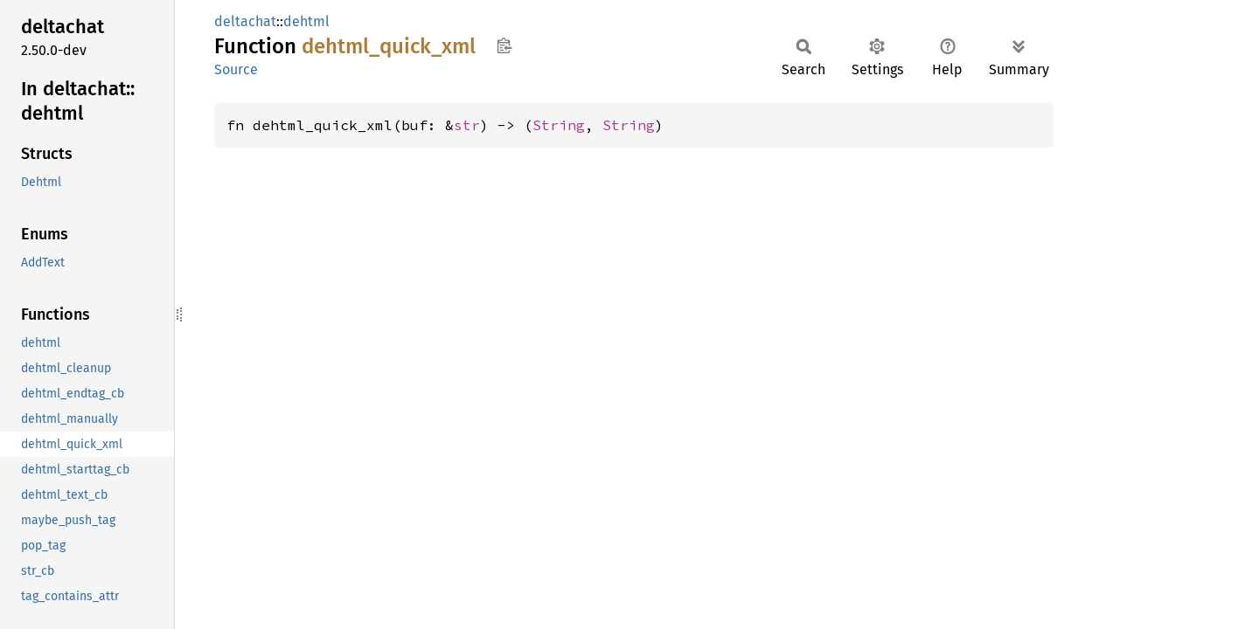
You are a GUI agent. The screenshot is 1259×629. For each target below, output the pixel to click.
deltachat (245, 21)
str (467, 125)
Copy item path (504, 45)
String (558, 125)
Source (236, 69)
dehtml (306, 21)
